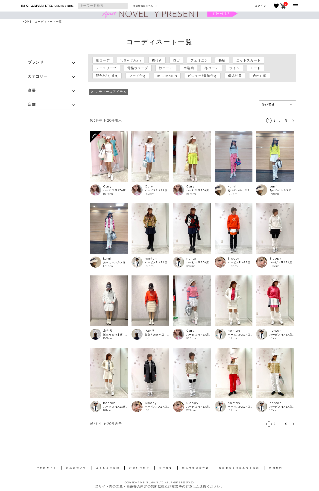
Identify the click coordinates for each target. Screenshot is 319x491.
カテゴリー (38, 76)
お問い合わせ (139, 467)
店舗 (32, 104)
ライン (234, 68)
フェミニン (199, 60)
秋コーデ (166, 68)
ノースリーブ (106, 68)
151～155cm (167, 75)
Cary (107, 186)
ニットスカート (248, 60)
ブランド (36, 62)
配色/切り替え (107, 75)
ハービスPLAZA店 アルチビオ (115, 190)
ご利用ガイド (46, 467)
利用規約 (276, 467)
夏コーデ (103, 60)
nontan (151, 258)
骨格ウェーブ (137, 68)
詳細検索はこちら (143, 6)
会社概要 (166, 467)
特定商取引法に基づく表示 (239, 467)
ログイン (260, 6)
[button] (293, 120)
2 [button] (274, 120)
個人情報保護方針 (195, 467)
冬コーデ (211, 68)
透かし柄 (259, 75)
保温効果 (235, 75)
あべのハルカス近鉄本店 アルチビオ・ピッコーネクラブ (240, 190)
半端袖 (189, 68)
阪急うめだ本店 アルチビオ (115, 334)
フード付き (137, 75)
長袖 (222, 60)
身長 (32, 90)
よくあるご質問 (108, 467)
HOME (27, 21)
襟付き (157, 60)
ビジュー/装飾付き (202, 75)
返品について (76, 467)
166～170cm (130, 60)
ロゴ (176, 60)
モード (255, 68)
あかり (108, 330)
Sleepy (234, 258)
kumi (232, 186)
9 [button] (286, 120)
